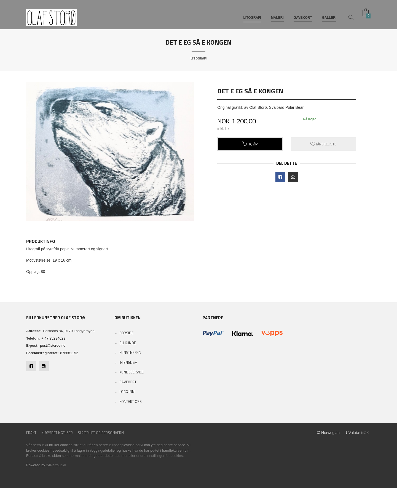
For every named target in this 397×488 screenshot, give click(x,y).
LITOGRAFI (252, 13)
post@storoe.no (52, 345)
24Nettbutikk (56, 465)
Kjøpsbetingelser (57, 432)
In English (128, 362)
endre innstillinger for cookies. (160, 456)
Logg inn (127, 391)
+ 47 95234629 (53, 338)
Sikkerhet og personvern (101, 432)
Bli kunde (127, 343)
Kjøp (249, 144)
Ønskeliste (323, 144)
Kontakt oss (130, 401)
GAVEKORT (303, 13)
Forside (126, 333)
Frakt (31, 432)
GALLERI (329, 13)
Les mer (121, 456)
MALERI (277, 13)
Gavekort (127, 382)
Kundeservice (131, 372)
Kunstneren (130, 352)
